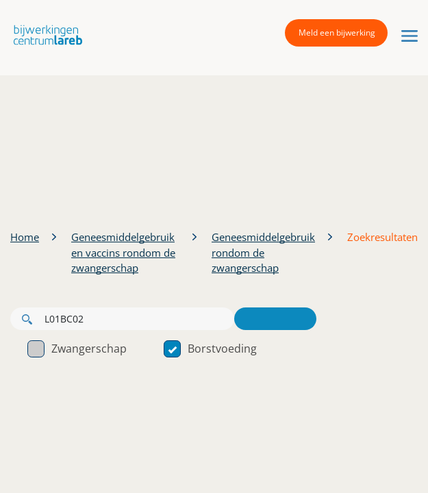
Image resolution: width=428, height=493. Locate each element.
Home (24, 237)
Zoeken (275, 318)
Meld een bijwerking (337, 32)
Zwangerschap (77, 348)
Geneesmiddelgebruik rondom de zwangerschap (263, 252)
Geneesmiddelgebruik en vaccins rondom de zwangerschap (123, 252)
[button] (44, 34)
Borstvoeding (210, 348)
